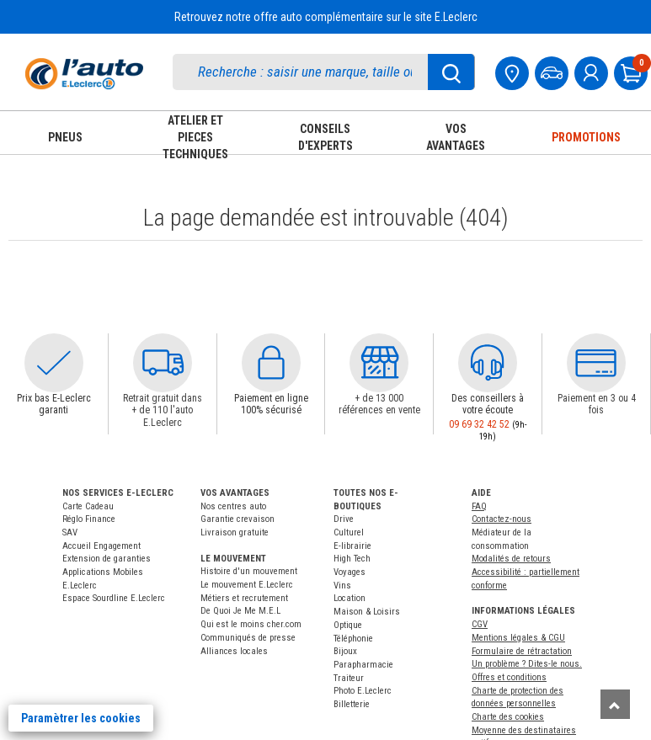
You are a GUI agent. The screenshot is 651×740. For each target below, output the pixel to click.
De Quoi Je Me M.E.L (240, 610)
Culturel (349, 532)
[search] (309, 72)
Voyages (350, 572)
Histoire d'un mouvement (248, 571)
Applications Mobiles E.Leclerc (102, 579)
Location (350, 598)
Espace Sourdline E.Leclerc (113, 598)
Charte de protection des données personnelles (517, 697)
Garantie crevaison (237, 519)
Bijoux (345, 651)
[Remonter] (615, 704)
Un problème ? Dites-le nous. (527, 663)
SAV (69, 532)
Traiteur (349, 678)
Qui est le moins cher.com (250, 624)
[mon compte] (592, 71)
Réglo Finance (88, 519)
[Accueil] (84, 74)
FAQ (479, 506)
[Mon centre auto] (513, 71)
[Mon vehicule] (553, 71)
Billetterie (352, 704)
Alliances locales (234, 651)
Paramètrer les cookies (81, 718)
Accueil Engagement (101, 545)
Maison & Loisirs (367, 611)
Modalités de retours (511, 558)
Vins (342, 585)
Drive (344, 519)
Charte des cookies (508, 716)
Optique (348, 625)
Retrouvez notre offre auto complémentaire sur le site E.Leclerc (326, 17)
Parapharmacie (363, 664)
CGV (480, 624)
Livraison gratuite (234, 532)
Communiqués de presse (248, 637)
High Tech (352, 558)
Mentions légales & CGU (518, 637)
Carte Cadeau (88, 506)
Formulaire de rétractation (522, 651)
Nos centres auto (233, 506)
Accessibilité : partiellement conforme (525, 579)
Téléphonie (353, 638)
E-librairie (352, 545)
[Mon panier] (632, 71)
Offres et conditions (509, 677)
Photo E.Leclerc (363, 690)
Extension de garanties (106, 558)
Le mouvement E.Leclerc (246, 584)
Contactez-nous (501, 519)
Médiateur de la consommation (501, 539)
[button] (53, 362)
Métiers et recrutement (244, 598)
